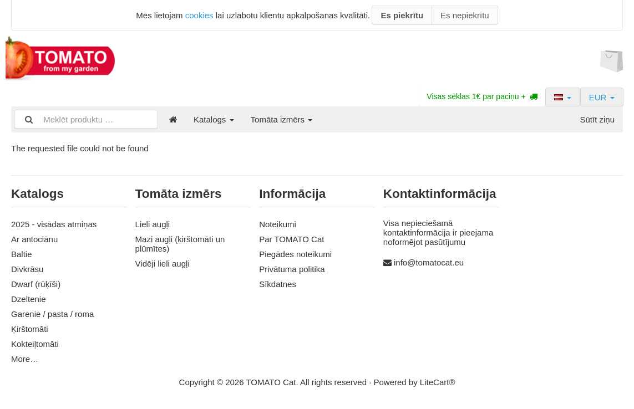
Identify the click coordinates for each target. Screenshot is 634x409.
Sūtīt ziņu (597, 119)
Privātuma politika (291, 269)
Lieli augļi (152, 224)
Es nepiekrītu (464, 15)
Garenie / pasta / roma (52, 314)
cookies (199, 15)
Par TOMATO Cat (291, 239)
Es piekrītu (402, 15)
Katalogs (214, 119)
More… (24, 359)
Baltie (21, 254)
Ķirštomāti (29, 329)
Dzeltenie (28, 299)
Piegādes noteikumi (295, 254)
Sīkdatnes (277, 284)
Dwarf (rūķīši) (35, 284)
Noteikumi (277, 224)
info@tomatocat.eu (429, 262)
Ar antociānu (34, 239)
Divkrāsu (27, 269)
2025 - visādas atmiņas (54, 224)
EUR (602, 97)
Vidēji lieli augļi (162, 263)
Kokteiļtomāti (35, 344)
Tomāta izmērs (282, 119)
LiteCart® (437, 382)
